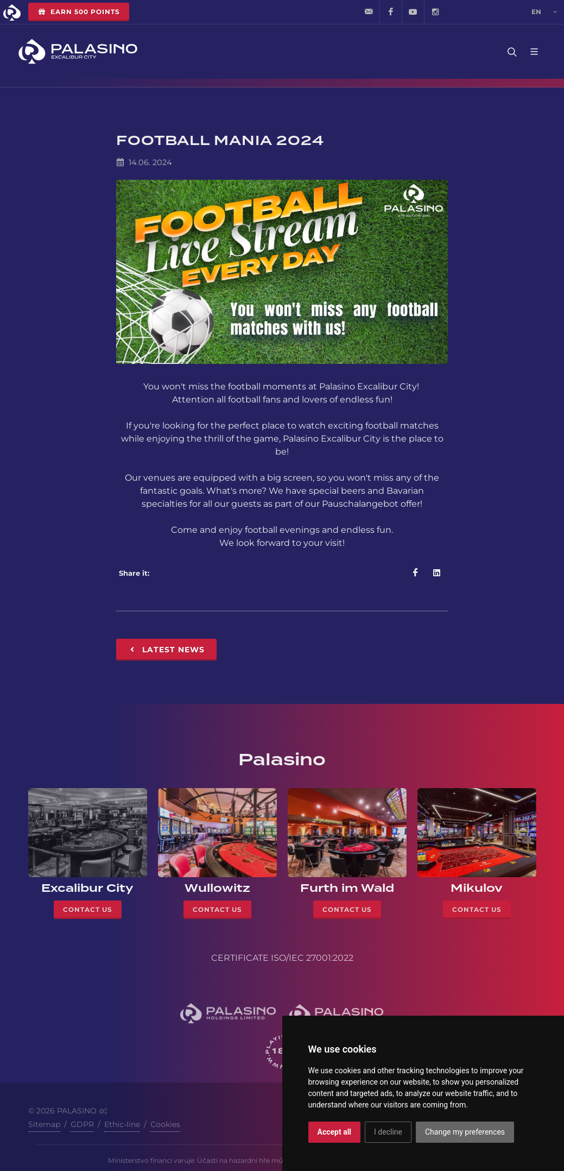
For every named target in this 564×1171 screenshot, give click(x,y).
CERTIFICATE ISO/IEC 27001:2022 (282, 958)
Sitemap (44, 1124)
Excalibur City (87, 888)
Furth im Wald (347, 888)
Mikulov (477, 888)
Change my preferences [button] (465, 1132)
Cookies (165, 1124)
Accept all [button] (335, 1132)
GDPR (82, 1124)
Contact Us (87, 909)
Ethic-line (122, 1124)
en (544, 12)
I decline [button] (388, 1132)
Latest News (166, 649)
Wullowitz (217, 888)
